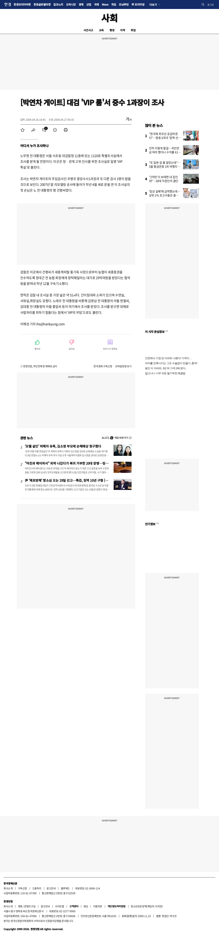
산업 (88, 4)
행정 (112, 30)
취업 (133, 30)
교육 (101, 30)
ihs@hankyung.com (50, 324)
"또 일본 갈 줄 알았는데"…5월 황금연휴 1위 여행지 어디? (165, 166)
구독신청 (22, 888)
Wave (105, 4)
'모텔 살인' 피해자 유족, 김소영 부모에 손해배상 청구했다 (63, 446)
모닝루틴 (124, 4)
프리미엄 (139, 4)
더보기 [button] (153, 4)
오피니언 (71, 4)
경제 (81, 4)
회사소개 (8, 888)
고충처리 (36, 888)
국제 (96, 4)
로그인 (210, 4)
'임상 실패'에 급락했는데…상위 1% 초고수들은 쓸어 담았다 (164, 195)
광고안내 (50, 888)
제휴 (20, 906)
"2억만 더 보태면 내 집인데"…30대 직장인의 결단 (163, 179)
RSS (86, 906)
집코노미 (58, 4)
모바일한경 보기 (123, 366)
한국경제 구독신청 (103, 366)
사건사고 (88, 30)
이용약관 (97, 906)
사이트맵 (59, 906)
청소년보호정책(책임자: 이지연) (147, 906)
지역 (122, 30)
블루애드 (65, 888)
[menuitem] (22, 130)
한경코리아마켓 (22, 4)
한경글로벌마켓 (42, 4)
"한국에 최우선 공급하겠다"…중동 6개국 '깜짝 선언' (163, 138)
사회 (109, 18)
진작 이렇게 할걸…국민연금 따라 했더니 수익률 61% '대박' (165, 152)
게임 (113, 4)
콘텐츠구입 (29, 906)
